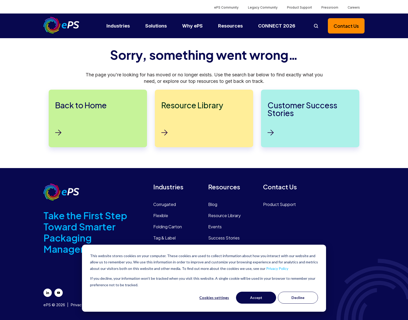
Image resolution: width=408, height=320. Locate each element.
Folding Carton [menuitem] (167, 226)
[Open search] (316, 26)
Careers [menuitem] (354, 7)
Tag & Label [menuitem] (164, 238)
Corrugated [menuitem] (164, 204)
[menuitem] (176, 187)
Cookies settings (214, 297)
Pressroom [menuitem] (329, 7)
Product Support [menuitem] (299, 7)
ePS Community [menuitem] (226, 7)
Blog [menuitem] (212, 204)
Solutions (156, 26)
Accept (256, 297)
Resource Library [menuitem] (224, 215)
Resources (230, 26)
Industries (118, 26)
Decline (297, 297)
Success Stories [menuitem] (224, 238)
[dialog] (204, 278)
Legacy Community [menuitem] (263, 7)
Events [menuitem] (215, 226)
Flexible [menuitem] (160, 215)
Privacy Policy (277, 268)
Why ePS (192, 26)
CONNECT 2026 (276, 26)
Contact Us (346, 26)
